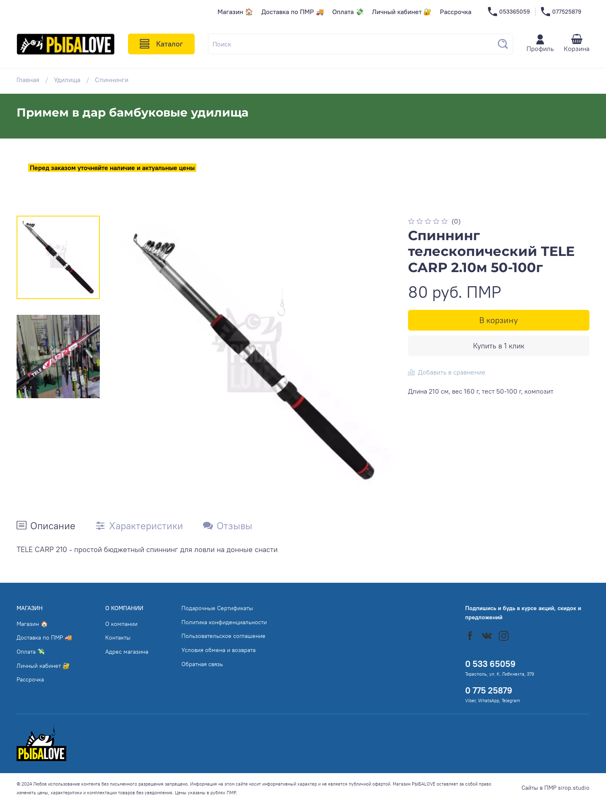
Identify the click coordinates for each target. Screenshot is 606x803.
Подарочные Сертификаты (217, 608)
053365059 (509, 11)
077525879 (561, 11)
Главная (28, 79)
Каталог (161, 44)
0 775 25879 (488, 690)
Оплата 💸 (348, 11)
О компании (121, 624)
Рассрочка (455, 11)
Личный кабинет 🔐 (402, 11)
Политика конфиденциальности (224, 622)
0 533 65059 (490, 663)
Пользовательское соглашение (223, 636)
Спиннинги (111, 79)
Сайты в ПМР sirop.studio (555, 787)
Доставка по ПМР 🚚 (292, 11)
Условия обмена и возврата (218, 650)
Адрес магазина (126, 651)
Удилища (67, 79)
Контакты (117, 637)
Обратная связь (202, 664)
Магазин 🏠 (235, 11)
